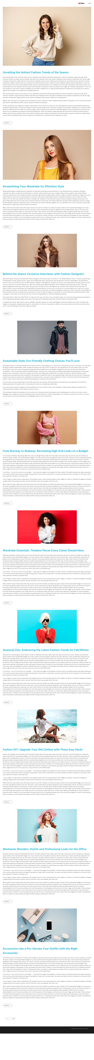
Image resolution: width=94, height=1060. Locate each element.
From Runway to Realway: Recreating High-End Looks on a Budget (45, 451)
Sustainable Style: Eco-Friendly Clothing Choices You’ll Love (41, 361)
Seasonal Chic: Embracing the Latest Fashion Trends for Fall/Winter (46, 650)
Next (9, 1018)
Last (13, 1018)
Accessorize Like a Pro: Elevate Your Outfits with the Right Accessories (40, 950)
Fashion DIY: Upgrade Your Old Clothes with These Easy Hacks (43, 749)
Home (89, 3)
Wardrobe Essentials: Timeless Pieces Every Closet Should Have (43, 550)
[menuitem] (46, 1035)
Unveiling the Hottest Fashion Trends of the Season (36, 72)
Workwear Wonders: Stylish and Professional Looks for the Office (44, 849)
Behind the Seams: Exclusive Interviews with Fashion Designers (43, 274)
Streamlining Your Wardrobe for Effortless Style (33, 186)
